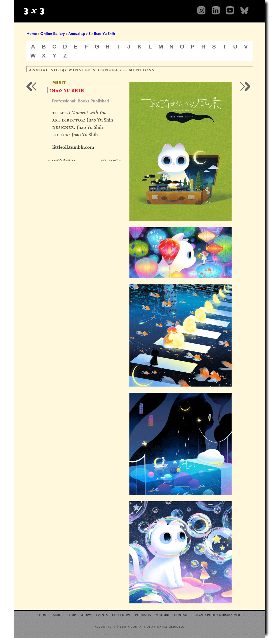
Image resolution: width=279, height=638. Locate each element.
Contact (181, 614)
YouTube (162, 614)
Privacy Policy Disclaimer (216, 614)
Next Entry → (111, 160)
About (58, 614)
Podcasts (143, 614)
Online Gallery (52, 33)
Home (31, 33)
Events (102, 614)
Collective (121, 614)
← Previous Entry (61, 160)
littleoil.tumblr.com (73, 147)
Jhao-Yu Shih (104, 33)
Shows (86, 614)
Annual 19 (76, 33)
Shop (72, 614)
